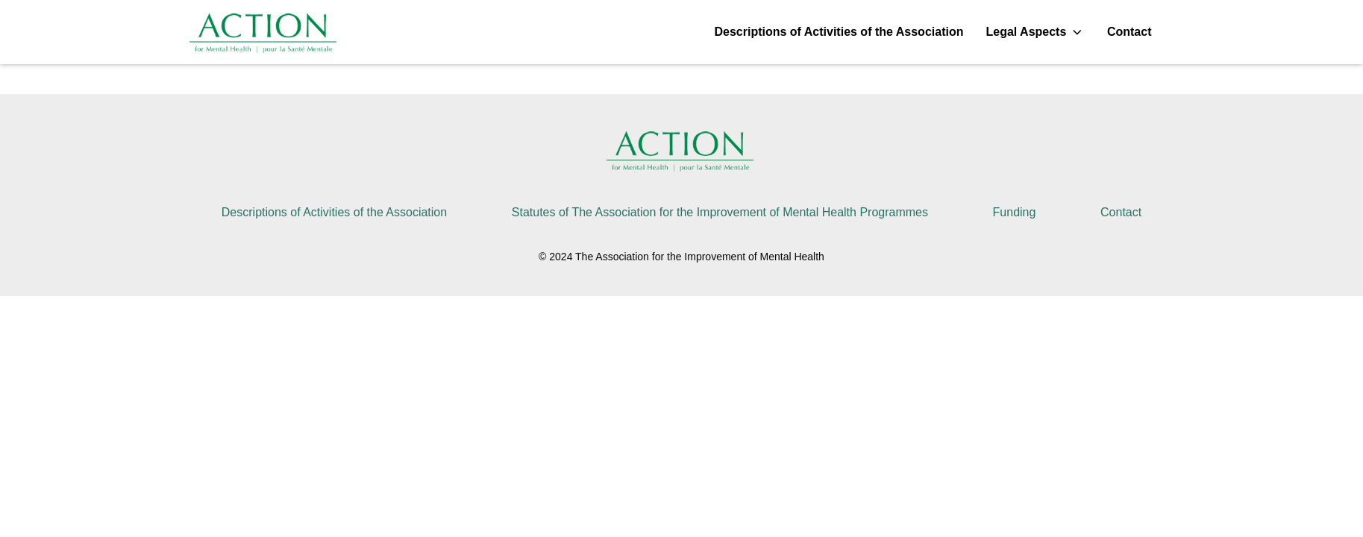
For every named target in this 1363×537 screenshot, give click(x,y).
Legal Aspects (1035, 32)
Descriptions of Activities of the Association (838, 31)
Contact (1129, 31)
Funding (1014, 212)
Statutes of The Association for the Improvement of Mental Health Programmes (720, 212)
